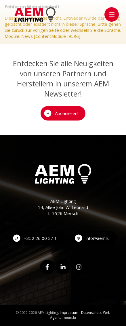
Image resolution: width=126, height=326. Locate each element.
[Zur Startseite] (35, 14)
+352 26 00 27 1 (40, 238)
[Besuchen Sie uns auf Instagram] (79, 267)
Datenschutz (91, 312)
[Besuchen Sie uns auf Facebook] (47, 267)
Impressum (69, 312)
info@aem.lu (98, 238)
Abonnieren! (66, 113)
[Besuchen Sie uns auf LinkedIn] (63, 267)
